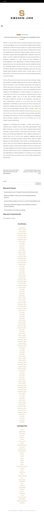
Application (22, 431)
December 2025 (22, 233)
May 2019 (22, 375)
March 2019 (22, 379)
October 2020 (22, 343)
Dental (22, 443)
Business (22, 437)
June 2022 (22, 314)
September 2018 (22, 391)
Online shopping (22, 476)
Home (22, 464)
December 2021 (22, 326)
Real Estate (22, 481)
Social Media (22, 487)
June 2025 (22, 245)
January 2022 (22, 324)
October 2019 (22, 366)
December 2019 (22, 362)
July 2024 (22, 266)
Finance (22, 454)
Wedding (22, 502)
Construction (22, 441)
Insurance (22, 468)
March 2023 (22, 297)
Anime (22, 429)
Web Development (22, 501)
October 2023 (22, 283)
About (4, 1)
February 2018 (22, 402)
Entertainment (22, 451)
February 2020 (22, 358)
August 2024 (22, 264)
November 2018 (22, 387)
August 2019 (22, 370)
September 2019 (22, 368)
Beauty (22, 435)
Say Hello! (5, 9)
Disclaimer (6, 6)
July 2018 (22, 395)
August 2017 (22, 414)
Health (18, 34)
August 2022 (22, 310)
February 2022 (22, 322)
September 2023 (22, 285)
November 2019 (22, 364)
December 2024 (22, 256)
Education (22, 447)
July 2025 (22, 243)
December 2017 (22, 406)
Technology (22, 493)
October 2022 (22, 306)
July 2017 (22, 416)
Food (22, 456)
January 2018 (22, 404)
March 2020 (22, 356)
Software (22, 489)
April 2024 (22, 272)
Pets (22, 477)
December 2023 (22, 279)
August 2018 (22, 393)
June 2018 (22, 397)
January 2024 (22, 277)
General (22, 460)
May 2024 (22, 270)
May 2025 (22, 247)
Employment (22, 449)
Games (22, 458)
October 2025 (22, 237)
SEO (22, 483)
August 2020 (22, 347)
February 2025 (22, 252)
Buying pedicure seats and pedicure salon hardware (11, 172)
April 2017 (22, 422)
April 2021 (22, 331)
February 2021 (22, 335)
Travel (22, 495)
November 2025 (22, 235)
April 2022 (22, 318)
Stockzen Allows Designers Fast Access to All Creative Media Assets (22, 201)
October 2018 (22, 389)
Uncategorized (22, 497)
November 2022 (22, 304)
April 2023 (22, 295)
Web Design (22, 499)
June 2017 (22, 418)
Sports (22, 491)
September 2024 (22, 262)
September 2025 (22, 239)
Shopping (22, 485)
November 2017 (22, 408)
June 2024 (22, 268)
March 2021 (22, 333)
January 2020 (22, 360)
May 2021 (22, 329)
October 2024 (22, 260)
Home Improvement (22, 466)
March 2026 (22, 228)
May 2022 (22, 316)
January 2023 (22, 301)
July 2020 (22, 349)
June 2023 (22, 291)
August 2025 (22, 241)
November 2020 (22, 341)
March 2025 (22, 251)
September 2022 (22, 308)
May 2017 (22, 420)
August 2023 (22, 287)
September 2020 (22, 345)
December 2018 (22, 385)
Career (22, 439)
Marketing (22, 472)
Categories (6, 4)
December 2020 (22, 339)
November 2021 (22, 327)
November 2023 (22, 281)
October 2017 (22, 410)
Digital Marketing (22, 445)
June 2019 (22, 374)
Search (5, 181)
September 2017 (22, 412)
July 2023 (22, 289)
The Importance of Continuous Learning (14, 210)
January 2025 (22, 254)
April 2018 (22, 399)
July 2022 (22, 312)
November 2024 (22, 258)
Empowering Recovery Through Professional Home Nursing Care (21, 192)
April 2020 (22, 354)
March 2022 (22, 320)
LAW (22, 470)
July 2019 (22, 372)
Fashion (22, 452)
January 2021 (22, 337)
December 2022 (22, 302)
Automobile (22, 433)
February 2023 (22, 299)
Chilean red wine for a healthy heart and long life (32, 172)
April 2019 (22, 377)
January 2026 (22, 231)
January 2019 (22, 383)
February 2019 (22, 381)
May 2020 (22, 352)
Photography (22, 479)
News (22, 474)
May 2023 (22, 293)
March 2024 (22, 274)
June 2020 (22, 351)
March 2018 (22, 400)
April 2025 (22, 249)
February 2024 (22, 276)
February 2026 (22, 229)
